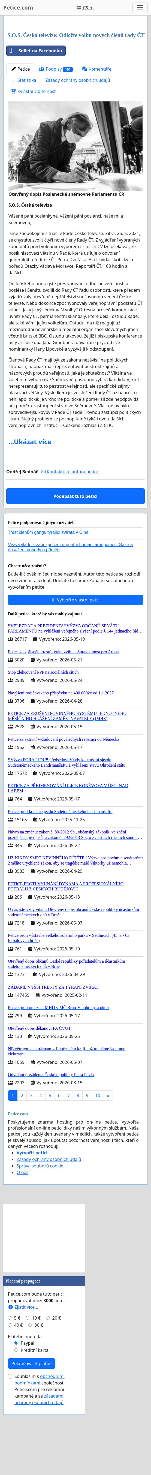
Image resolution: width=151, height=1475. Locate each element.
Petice (20, 145)
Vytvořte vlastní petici (75, 676)
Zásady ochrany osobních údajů (78, 156)
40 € (18, 1401)
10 (97, 1172)
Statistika (23, 156)
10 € (36, 1394)
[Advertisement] (75, 62)
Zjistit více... (23, 1383)
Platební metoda (25, 1413)
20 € (56, 1394)
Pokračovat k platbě (31, 1440)
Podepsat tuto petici (75, 573)
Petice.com (18, 7)
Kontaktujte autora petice (70, 548)
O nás (22, 1249)
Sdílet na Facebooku (34, 127)
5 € (17, 1394)
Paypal (27, 1419)
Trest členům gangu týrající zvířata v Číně (48, 608)
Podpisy (56, 145)
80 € (38, 1401)
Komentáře (96, 145)
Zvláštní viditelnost (33, 168)
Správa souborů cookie (40, 1242)
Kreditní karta (35, 1426)
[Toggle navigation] (140, 7)
